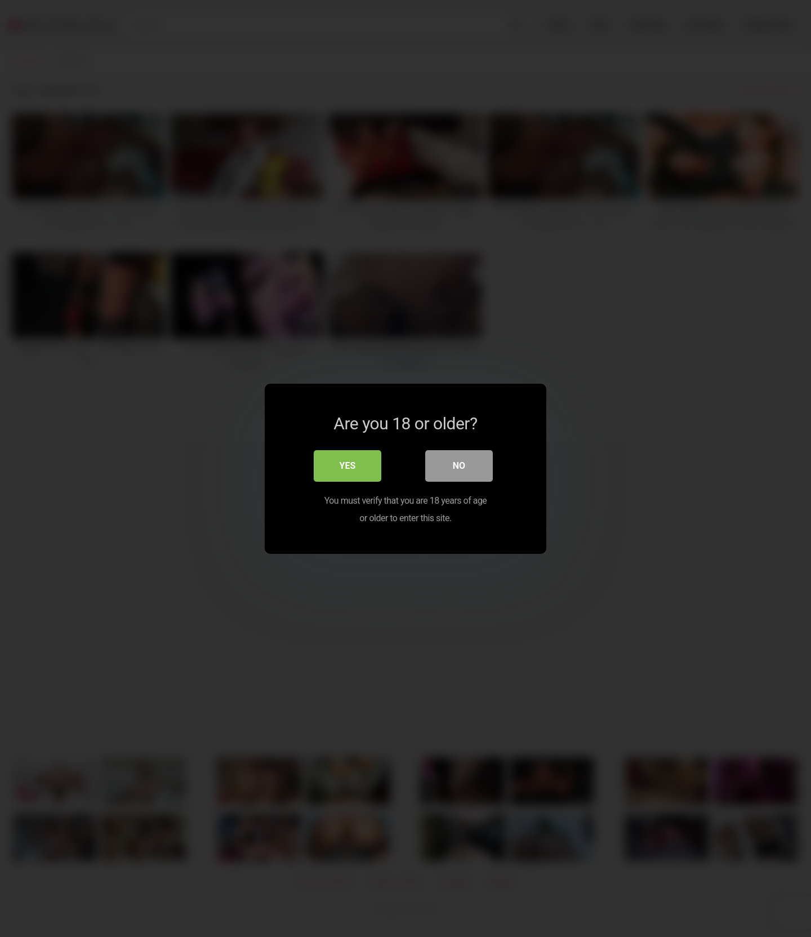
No (459, 465)
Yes (348, 465)
